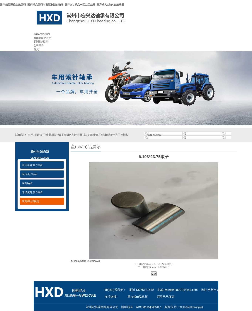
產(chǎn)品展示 (42, 37)
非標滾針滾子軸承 (32, 192)
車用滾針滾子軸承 (32, 165)
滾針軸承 (27, 183)
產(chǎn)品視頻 (137, 296)
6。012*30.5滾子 (163, 263)
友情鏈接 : (111, 296)
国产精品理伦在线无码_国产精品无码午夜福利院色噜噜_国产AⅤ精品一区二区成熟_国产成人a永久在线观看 (62, 4)
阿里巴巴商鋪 (166, 296)
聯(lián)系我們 (42, 34)
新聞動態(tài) (41, 41)
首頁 (36, 49)
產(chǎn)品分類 (40, 155)
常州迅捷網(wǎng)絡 (191, 307)
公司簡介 (39, 45)
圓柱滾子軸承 (30, 174)
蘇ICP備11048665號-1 (148, 307)
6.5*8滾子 (163, 267)
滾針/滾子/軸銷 (30, 201)
